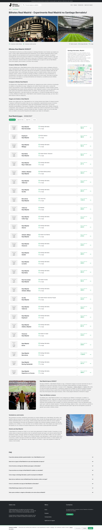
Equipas (75, 5)
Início (72, 5)
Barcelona (69, 387)
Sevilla (85, 387)
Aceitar (90, 528)
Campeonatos (80, 5)
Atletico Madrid (77, 387)
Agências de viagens (88, 5)
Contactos (70, 514)
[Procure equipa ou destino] (33, 5)
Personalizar (78, 528)
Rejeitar (84, 528)
